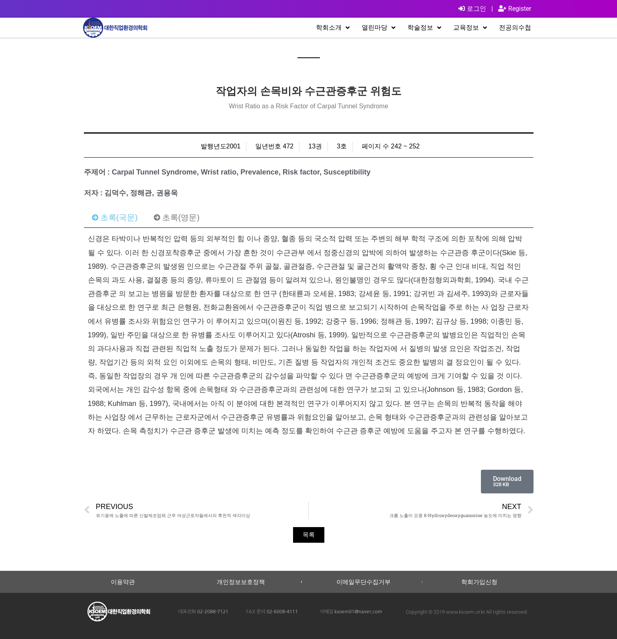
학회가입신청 (479, 581)
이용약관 (123, 581)
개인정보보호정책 (241, 581)
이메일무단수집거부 (363, 581)
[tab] (115, 217)
